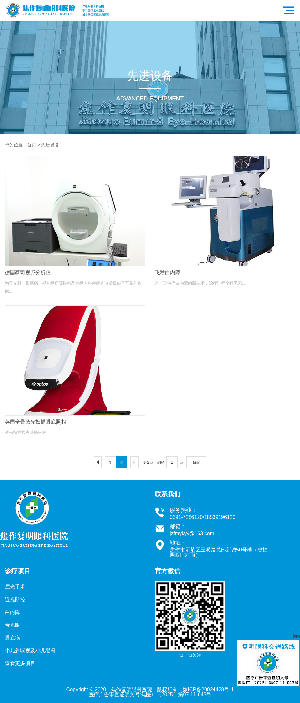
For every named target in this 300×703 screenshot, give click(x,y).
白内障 (12, 612)
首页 (31, 144)
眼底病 (12, 637)
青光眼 (12, 625)
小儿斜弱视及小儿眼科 (30, 650)
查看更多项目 (20, 663)
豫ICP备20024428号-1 (208, 689)
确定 (196, 462)
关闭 (296, 636)
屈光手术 (15, 586)
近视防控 (15, 599)
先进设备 (50, 144)
